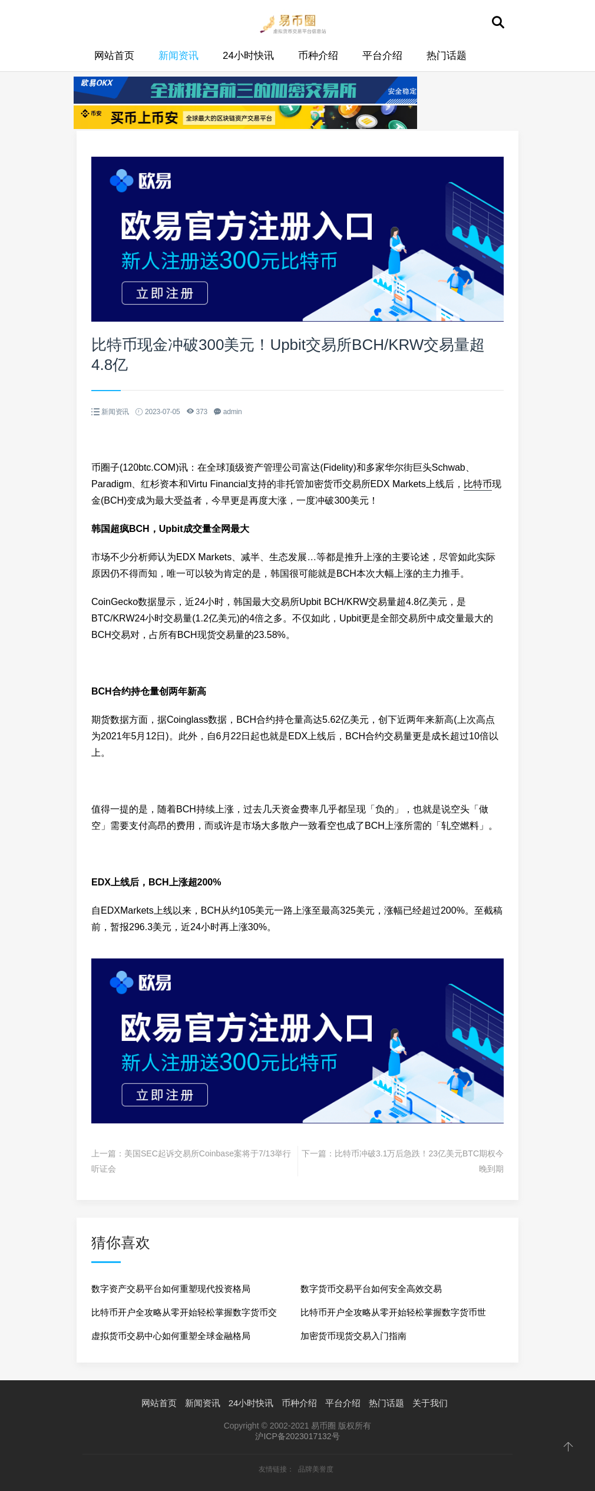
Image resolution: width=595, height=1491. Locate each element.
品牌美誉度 (315, 1469)
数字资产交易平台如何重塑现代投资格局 (170, 1289)
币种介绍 (318, 55)
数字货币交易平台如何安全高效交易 (371, 1289)
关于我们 (430, 1403)
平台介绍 (382, 55)
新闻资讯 (178, 55)
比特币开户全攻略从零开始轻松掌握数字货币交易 (184, 1315)
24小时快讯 (248, 55)
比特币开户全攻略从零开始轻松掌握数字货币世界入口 (393, 1315)
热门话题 (447, 55)
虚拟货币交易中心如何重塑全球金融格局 (170, 1336)
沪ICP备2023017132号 (297, 1436)
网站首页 (114, 55)
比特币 (478, 484)
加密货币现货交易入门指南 (353, 1336)
